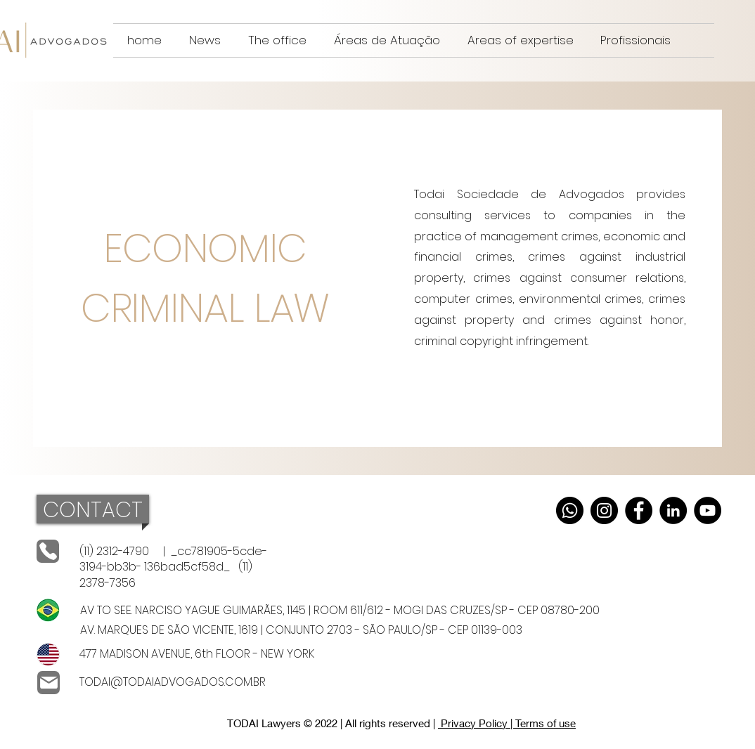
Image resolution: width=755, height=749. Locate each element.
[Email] (48, 682)
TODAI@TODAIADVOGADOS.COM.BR (172, 682)
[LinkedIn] (673, 510)
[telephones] (48, 551)
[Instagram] (604, 510)
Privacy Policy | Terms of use (507, 723)
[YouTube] (707, 510)
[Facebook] (638, 510)
